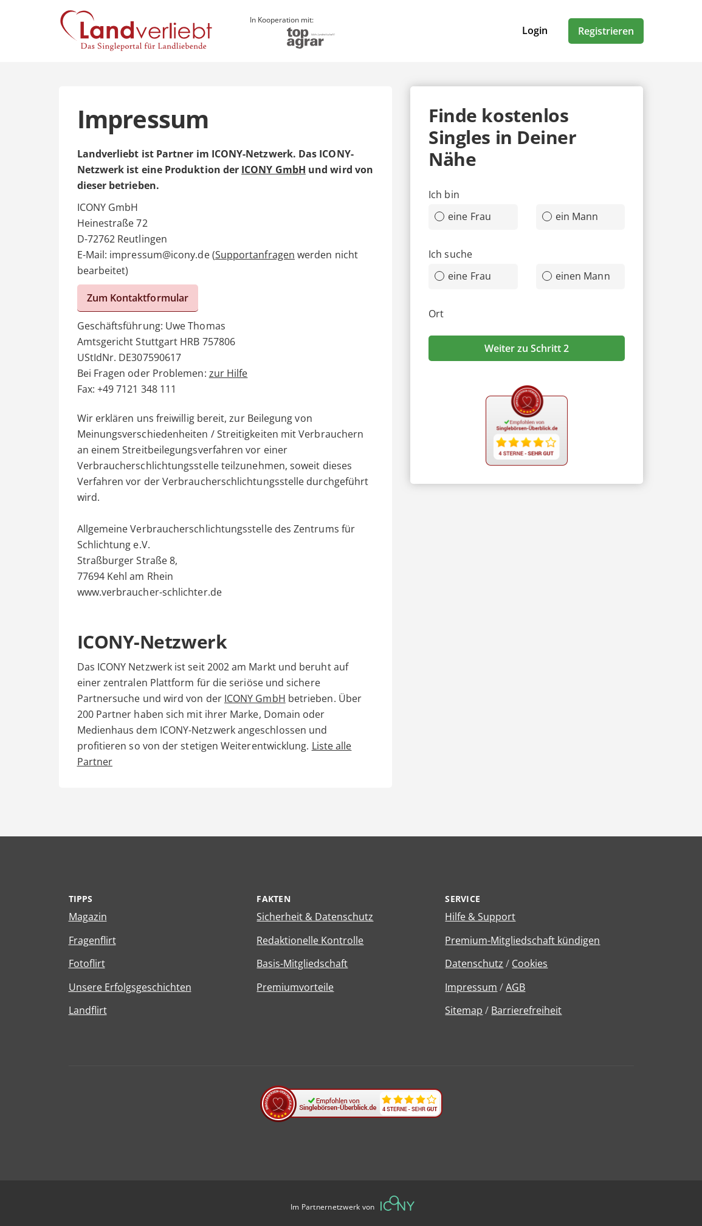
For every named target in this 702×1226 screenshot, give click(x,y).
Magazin (88, 916)
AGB (515, 987)
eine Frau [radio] (463, 216)
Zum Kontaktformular (138, 298)
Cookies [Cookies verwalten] (530, 963)
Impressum (471, 987)
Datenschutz (474, 963)
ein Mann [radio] (570, 216)
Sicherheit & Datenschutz (314, 916)
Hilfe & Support (480, 916)
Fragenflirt (92, 940)
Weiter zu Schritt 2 (526, 348)
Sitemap (464, 1010)
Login (535, 30)
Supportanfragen (255, 254)
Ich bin (443, 194)
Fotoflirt (87, 963)
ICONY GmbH (273, 169)
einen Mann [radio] (576, 276)
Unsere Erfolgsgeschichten (130, 987)
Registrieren (606, 31)
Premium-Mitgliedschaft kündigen (522, 940)
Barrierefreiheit (526, 1010)
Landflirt (88, 1010)
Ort (436, 314)
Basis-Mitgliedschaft (302, 963)
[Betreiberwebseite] (397, 1203)
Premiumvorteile (295, 987)
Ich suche (450, 254)
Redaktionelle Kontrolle (309, 940)
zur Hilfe (228, 373)
